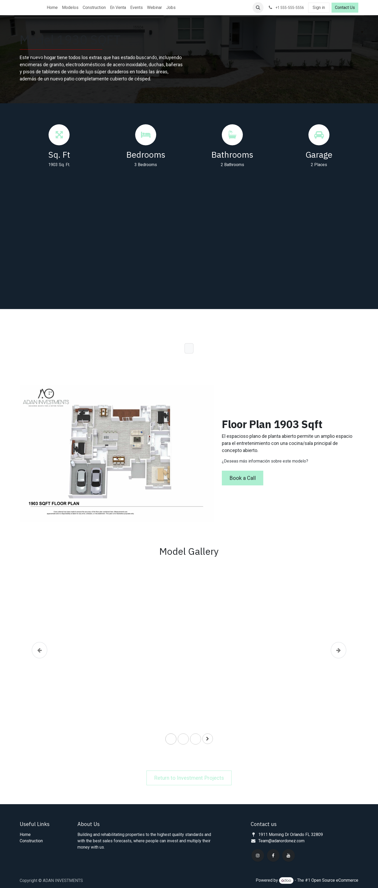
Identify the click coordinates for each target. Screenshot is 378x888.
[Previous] (39, 658)
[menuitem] (52, 7)
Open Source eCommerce (334, 880)
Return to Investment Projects (189, 778)
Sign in (319, 7)
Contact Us (345, 7)
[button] (258, 7)
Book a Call (242, 478)
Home (25, 834)
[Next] (338, 658)
